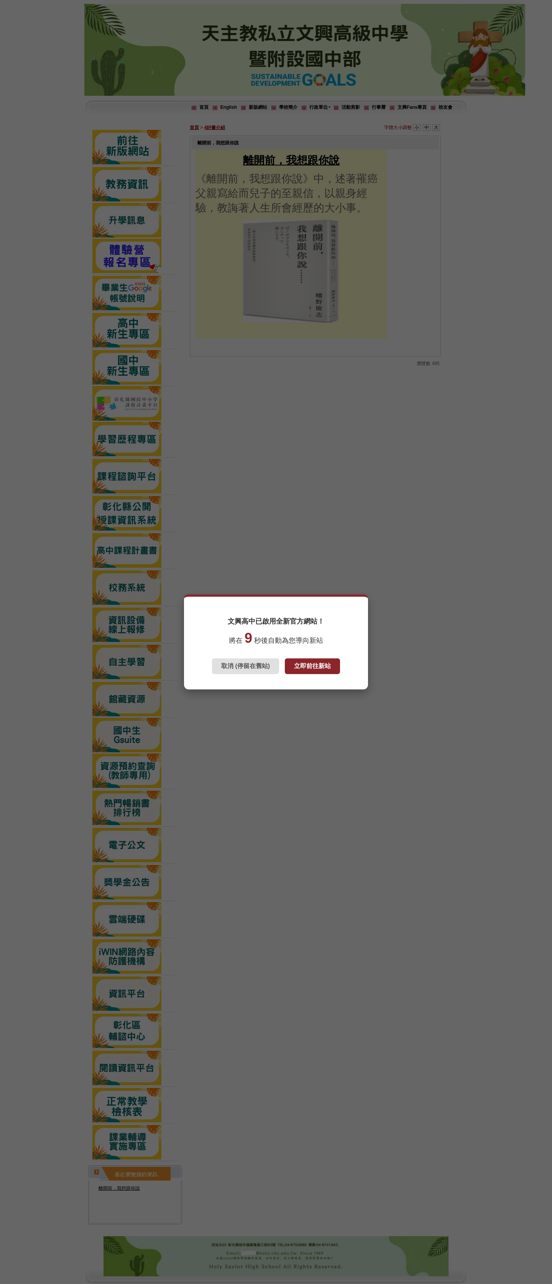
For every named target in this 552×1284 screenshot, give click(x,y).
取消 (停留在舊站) (245, 666)
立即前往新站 (312, 666)
